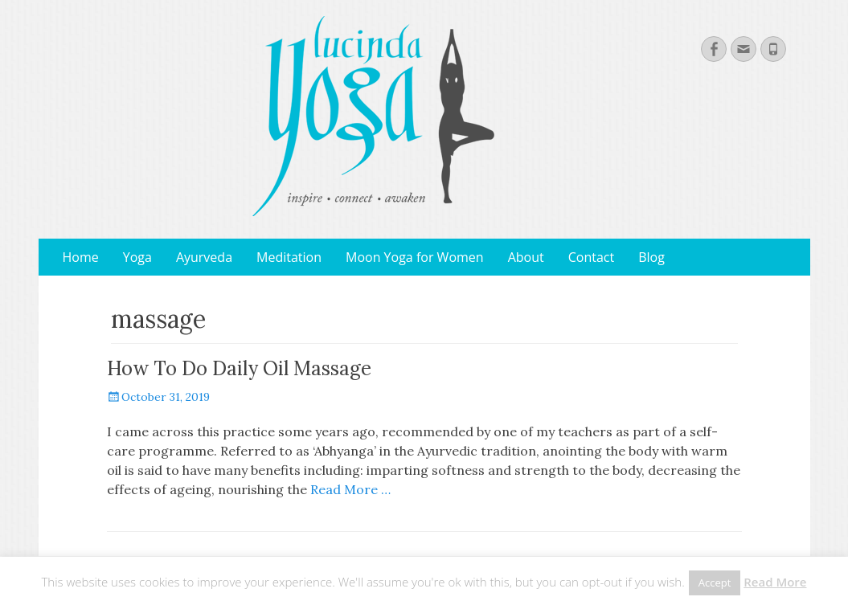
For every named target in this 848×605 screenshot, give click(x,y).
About (526, 257)
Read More (775, 582)
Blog (651, 257)
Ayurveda (204, 257)
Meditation (289, 257)
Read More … (350, 489)
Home (81, 257)
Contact (591, 257)
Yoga (137, 257)
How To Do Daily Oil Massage (239, 368)
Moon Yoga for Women (415, 257)
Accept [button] (714, 582)
